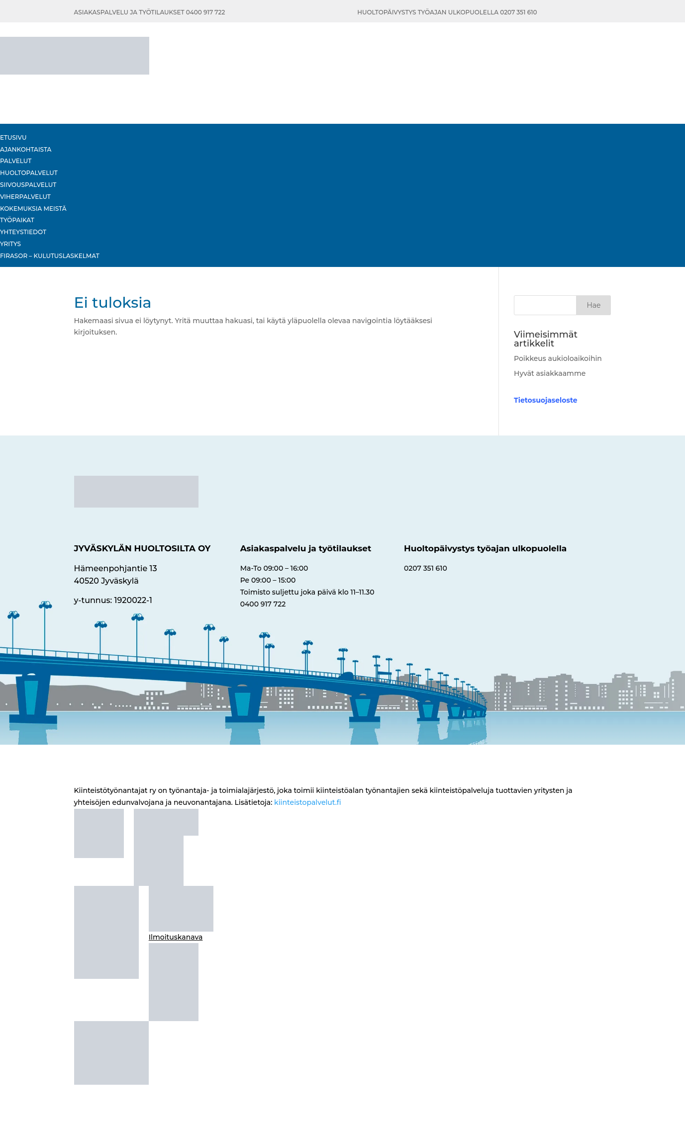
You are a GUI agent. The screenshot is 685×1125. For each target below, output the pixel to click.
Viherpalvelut (25, 196)
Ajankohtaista (25, 149)
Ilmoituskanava (176, 937)
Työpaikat (17, 220)
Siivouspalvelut (28, 184)
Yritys (10, 244)
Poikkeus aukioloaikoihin (558, 358)
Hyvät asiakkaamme (550, 373)
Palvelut (15, 161)
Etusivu (13, 137)
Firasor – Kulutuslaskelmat (49, 256)
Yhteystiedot (23, 232)
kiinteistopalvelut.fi (307, 802)
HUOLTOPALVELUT (29, 172)
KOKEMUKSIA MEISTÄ (33, 208)
